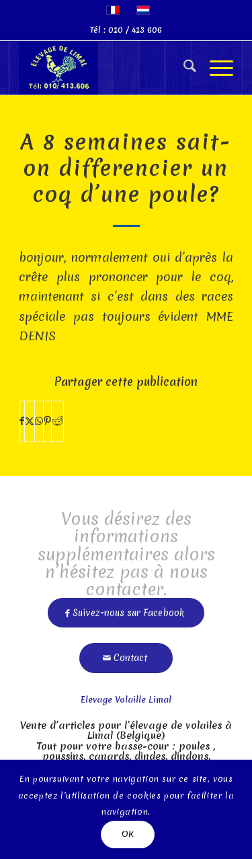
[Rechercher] (183, 68)
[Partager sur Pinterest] (47, 421)
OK (128, 834)
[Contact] (126, 653)
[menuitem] (183, 68)
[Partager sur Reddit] (57, 421)
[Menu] (214, 68)
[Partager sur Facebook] (21, 421)
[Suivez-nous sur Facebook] (126, 608)
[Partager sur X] (29, 421)
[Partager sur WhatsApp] (39, 421)
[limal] (104, 68)
